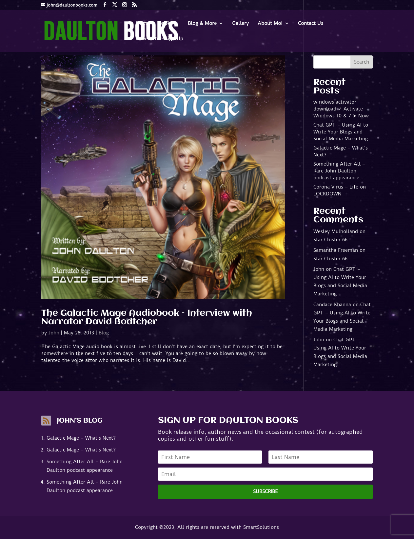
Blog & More (202, 23)
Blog (104, 333)
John (54, 333)
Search (361, 62)
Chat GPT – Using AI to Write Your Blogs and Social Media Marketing (340, 132)
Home (143, 23)
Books (165, 23)
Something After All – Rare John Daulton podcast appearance (339, 171)
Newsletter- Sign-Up (159, 39)
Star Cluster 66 (330, 240)
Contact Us (310, 23)
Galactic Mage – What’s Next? (81, 438)
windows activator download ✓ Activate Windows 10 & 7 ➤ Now (341, 109)
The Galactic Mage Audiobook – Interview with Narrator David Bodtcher (146, 318)
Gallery (240, 23)
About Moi (270, 23)
